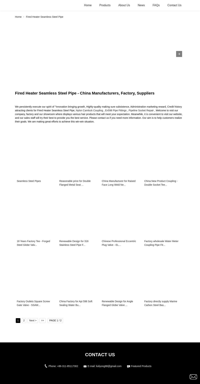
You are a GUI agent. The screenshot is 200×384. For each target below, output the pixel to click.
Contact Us (174, 5)
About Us (124, 5)
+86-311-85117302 (67, 366)
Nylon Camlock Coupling (89, 110)
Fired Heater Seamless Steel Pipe (44, 16)
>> (42, 320)
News (141, 5)
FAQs (156, 5)
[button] (179, 54)
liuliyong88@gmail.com (109, 366)
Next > (32, 320)
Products (105, 5)
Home (88, 5)
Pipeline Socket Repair (141, 110)
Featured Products (141, 366)
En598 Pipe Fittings (116, 110)
